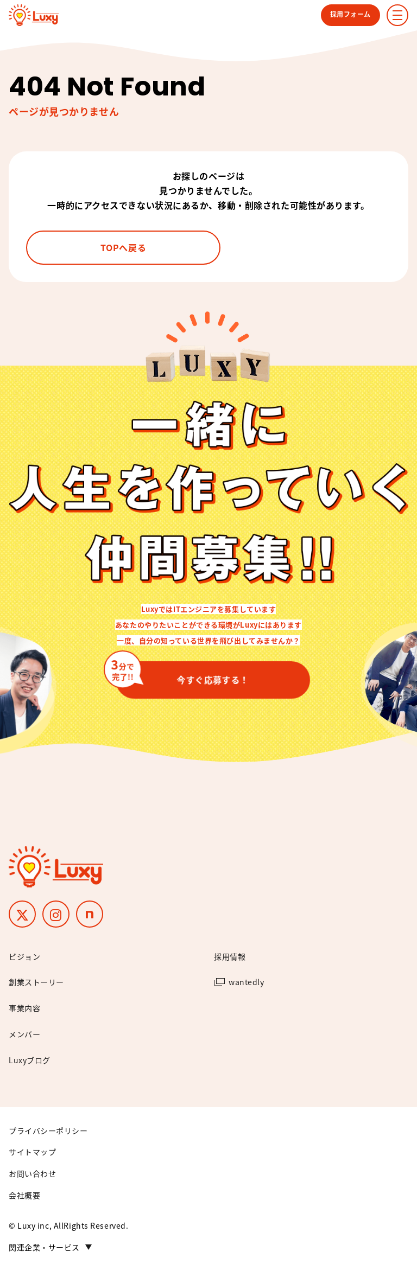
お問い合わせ (32, 1173)
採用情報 (229, 956)
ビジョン (24, 956)
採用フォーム (350, 13)
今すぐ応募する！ (182, 674)
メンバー (24, 1034)
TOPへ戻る (123, 247)
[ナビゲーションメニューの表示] (397, 15)
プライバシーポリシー (48, 1130)
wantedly (246, 981)
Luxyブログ (29, 1060)
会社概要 (24, 1195)
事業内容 (24, 1007)
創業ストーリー (36, 981)
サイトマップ (32, 1151)
